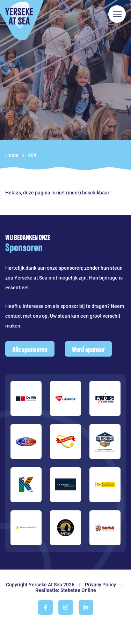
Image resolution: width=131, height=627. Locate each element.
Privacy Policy (100, 584)
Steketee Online (78, 590)
